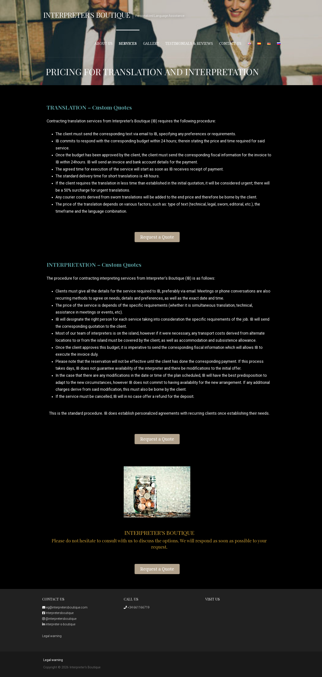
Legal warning (52, 636)
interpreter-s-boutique (58, 624)
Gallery (151, 43)
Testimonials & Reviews (189, 43)
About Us (104, 43)
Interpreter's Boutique (86, 15)
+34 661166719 (136, 607)
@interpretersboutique (59, 618)
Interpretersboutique (58, 613)
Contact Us (230, 43)
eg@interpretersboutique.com (64, 607)
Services (128, 43)
